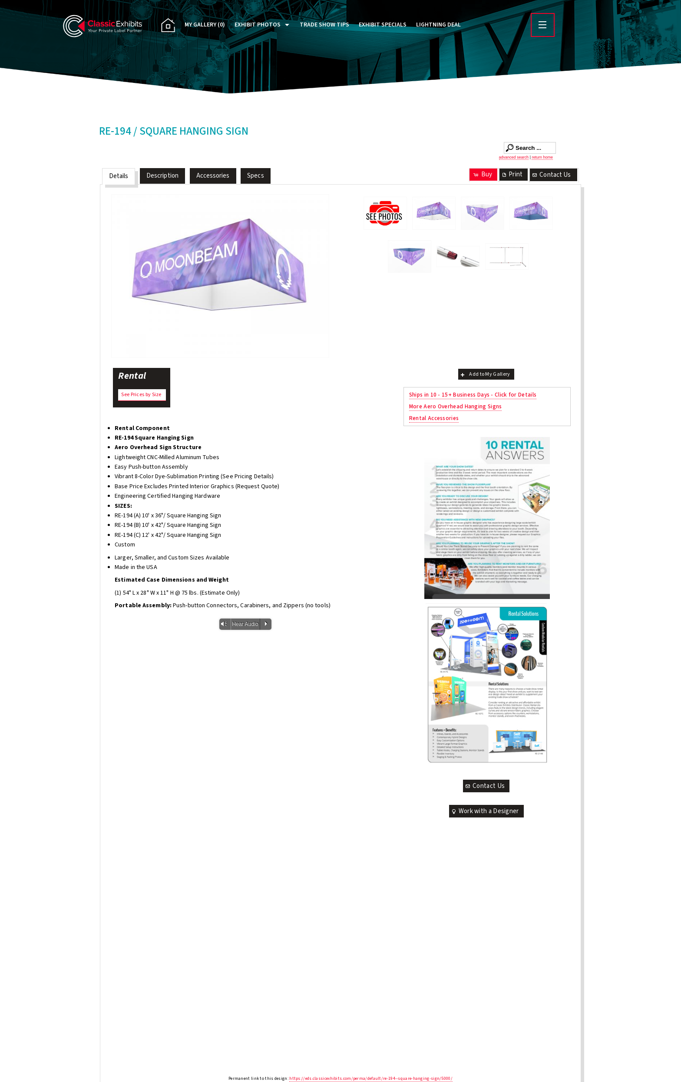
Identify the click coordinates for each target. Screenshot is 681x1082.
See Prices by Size (141, 394)
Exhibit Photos (258, 24)
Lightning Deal (438, 24)
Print (511, 174)
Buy (482, 174)
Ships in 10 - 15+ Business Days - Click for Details (472, 394)
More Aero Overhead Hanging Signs (455, 406)
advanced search (514, 157)
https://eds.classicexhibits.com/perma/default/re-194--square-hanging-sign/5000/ (371, 1078)
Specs (255, 175)
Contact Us (551, 174)
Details (119, 176)
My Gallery (205, 24)
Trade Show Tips (324, 24)
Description (162, 175)
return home (542, 157)
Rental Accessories (434, 418)
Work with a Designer (484, 811)
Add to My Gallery (484, 374)
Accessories (213, 175)
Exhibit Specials (383, 24)
